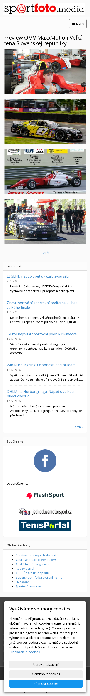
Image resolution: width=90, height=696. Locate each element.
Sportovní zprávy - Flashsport (36, 555)
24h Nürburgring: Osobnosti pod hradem (41, 364)
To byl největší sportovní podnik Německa (42, 334)
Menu (78, 23)
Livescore (22, 582)
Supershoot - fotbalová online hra (39, 577)
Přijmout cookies (45, 683)
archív (79, 427)
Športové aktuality (28, 586)
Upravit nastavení (46, 664)
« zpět (45, 253)
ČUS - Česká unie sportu (32, 573)
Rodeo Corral (25, 569)
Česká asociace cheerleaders (36, 560)
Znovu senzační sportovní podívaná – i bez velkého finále (42, 305)
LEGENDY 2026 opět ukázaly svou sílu (38, 276)
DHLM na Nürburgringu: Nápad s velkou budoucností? (40, 394)
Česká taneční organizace (33, 564)
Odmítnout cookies (46, 674)
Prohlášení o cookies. (25, 652)
